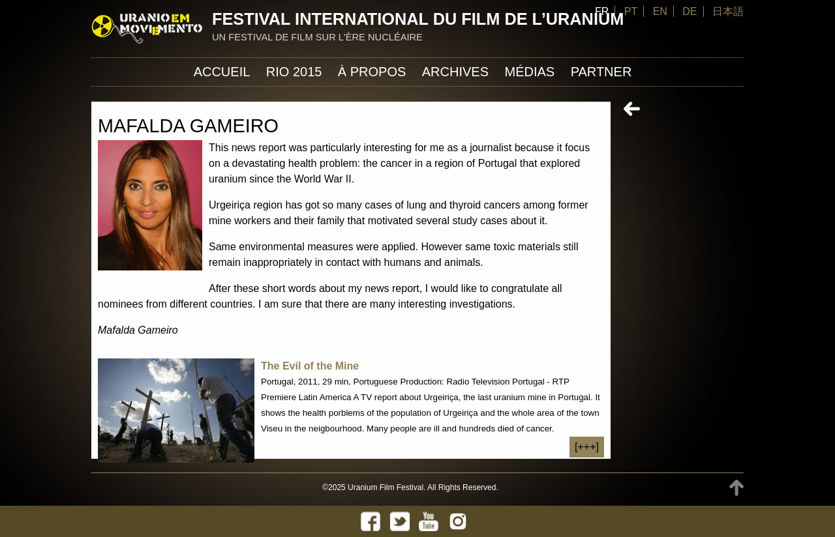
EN (660, 11)
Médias (529, 72)
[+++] (587, 446)
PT (630, 11)
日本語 (728, 11)
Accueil (222, 72)
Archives (455, 72)
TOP (736, 488)
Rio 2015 (294, 72)
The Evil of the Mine (310, 365)
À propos (372, 72)
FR (602, 11)
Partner (601, 72)
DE (689, 11)
